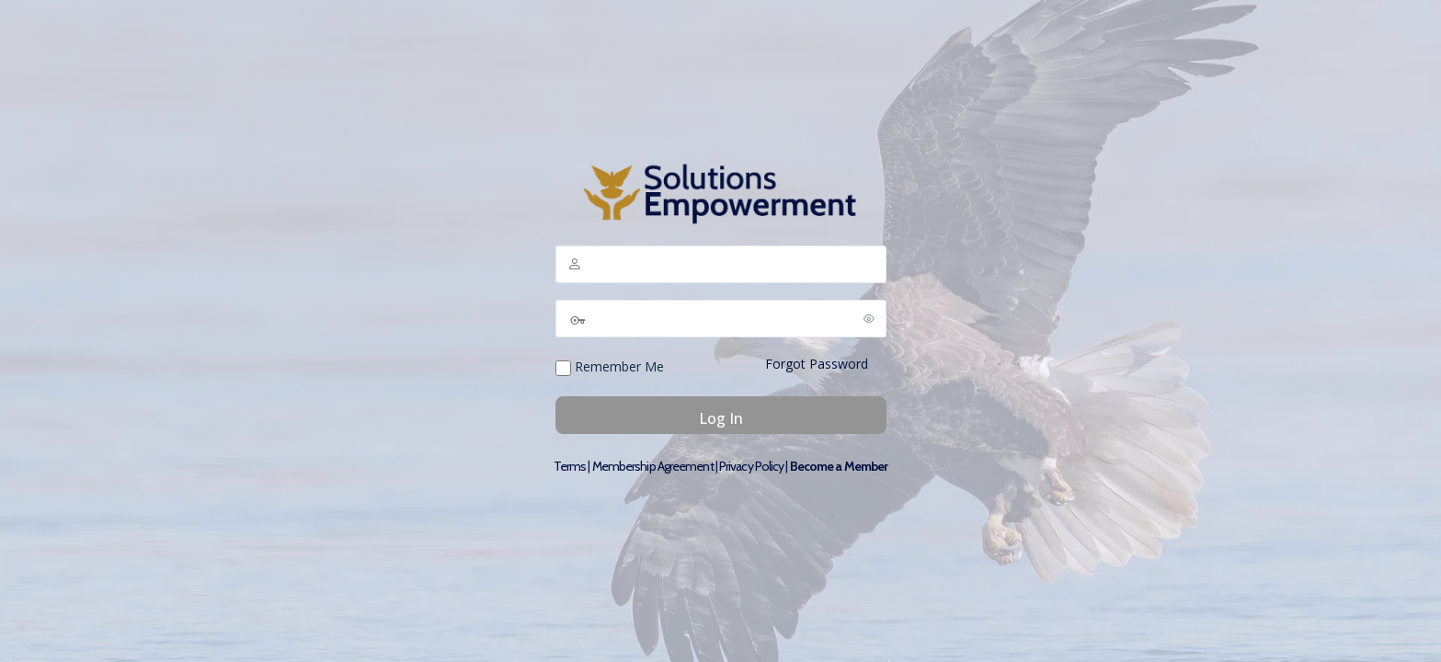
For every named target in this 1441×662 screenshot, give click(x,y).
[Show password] (869, 318)
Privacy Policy (751, 466)
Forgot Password (816, 363)
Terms (570, 466)
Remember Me (609, 367)
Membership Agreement (653, 466)
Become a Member (839, 466)
